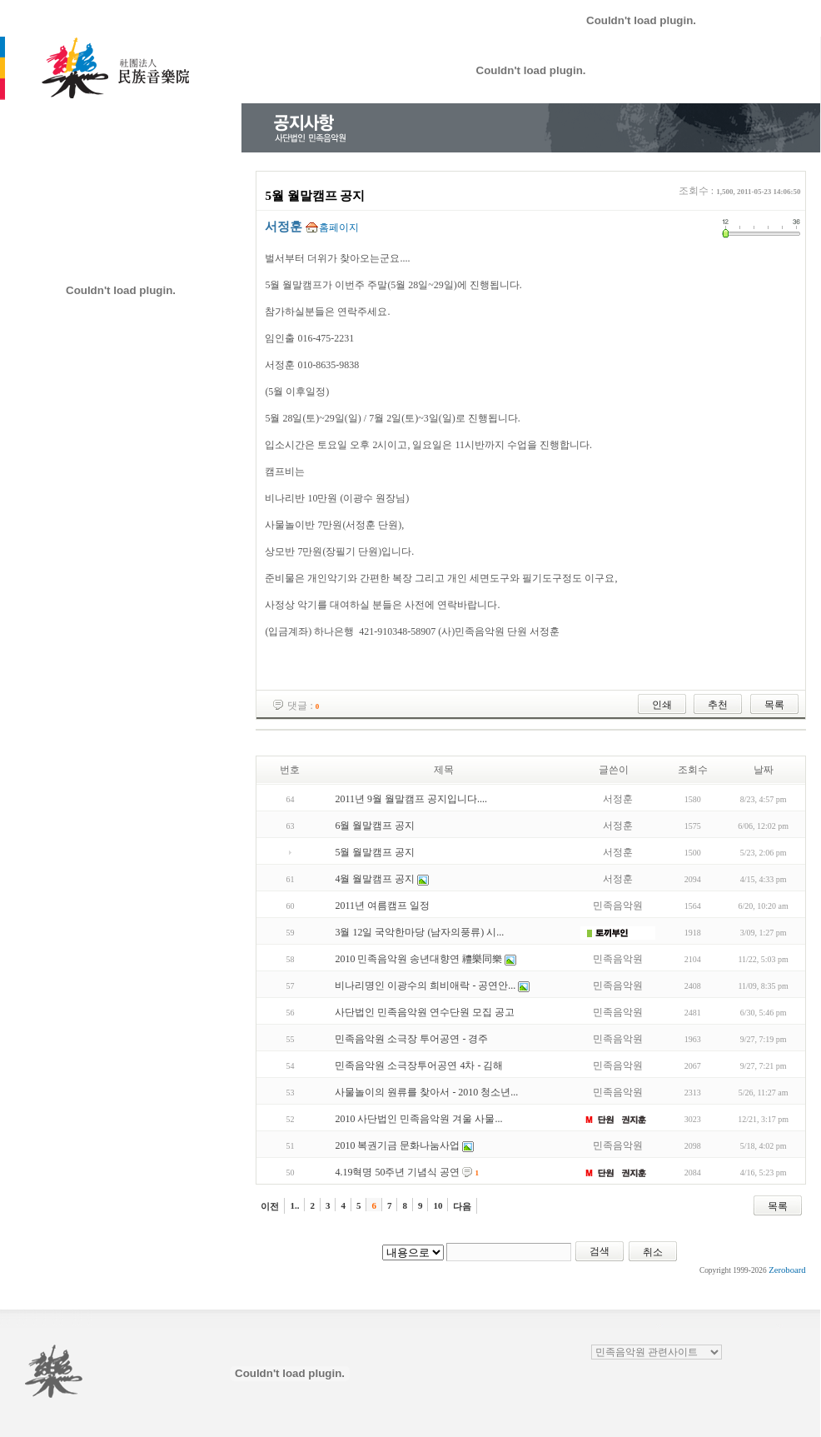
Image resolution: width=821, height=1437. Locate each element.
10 (437, 1205)
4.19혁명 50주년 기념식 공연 (397, 1172)
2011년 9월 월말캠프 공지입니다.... (411, 799)
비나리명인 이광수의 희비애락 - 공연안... (425, 985)
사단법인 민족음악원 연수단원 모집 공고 (425, 1012)
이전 (270, 1206)
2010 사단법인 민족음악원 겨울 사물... (418, 1119)
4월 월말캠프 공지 (375, 879)
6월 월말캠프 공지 (375, 825)
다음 (462, 1206)
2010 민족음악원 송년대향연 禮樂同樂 (418, 959)
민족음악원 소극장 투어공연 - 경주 (411, 1039)
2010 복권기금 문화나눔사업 (397, 1145)
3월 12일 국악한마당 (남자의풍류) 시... (419, 932)
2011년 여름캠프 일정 (382, 905)
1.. (294, 1205)
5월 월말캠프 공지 (375, 852)
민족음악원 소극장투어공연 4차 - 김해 (419, 1065)
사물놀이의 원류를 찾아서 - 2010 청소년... (426, 1092)
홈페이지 (339, 227)
